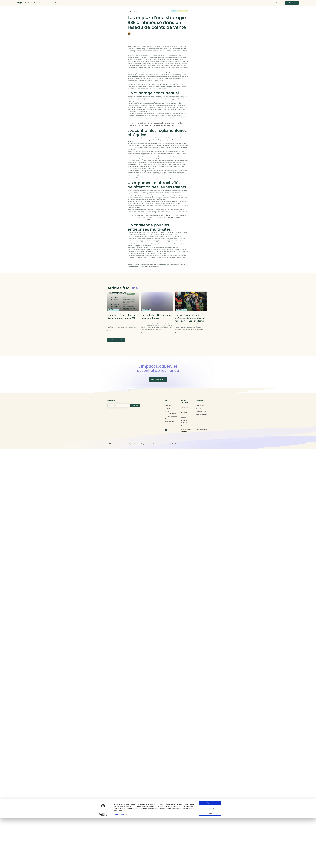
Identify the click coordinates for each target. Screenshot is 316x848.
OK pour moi (210, 510)
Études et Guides (201, 411)
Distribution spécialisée (184, 421)
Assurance (184, 417)
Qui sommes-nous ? (171, 417)
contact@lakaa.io (201, 429)
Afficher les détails (119, 521)
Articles (198, 408)
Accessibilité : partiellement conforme (146, 444)
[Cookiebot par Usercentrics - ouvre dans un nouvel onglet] (103, 522)
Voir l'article (111, 331)
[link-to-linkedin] (166, 430)
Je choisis (210, 515)
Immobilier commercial (184, 413)
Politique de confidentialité (166, 444)
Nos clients (168, 408)
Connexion (279, 3)
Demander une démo (158, 379)
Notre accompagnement (171, 412)
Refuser (210, 520)
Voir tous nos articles (116, 340)
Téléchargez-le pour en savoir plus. (150, 267)
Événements (200, 405)
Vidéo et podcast (201, 415)
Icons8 (133, 444)
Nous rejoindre (169, 422)
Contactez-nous (292, 3)
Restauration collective (185, 408)
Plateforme (28, 3)
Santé (182, 425)
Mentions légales (180, 444)
